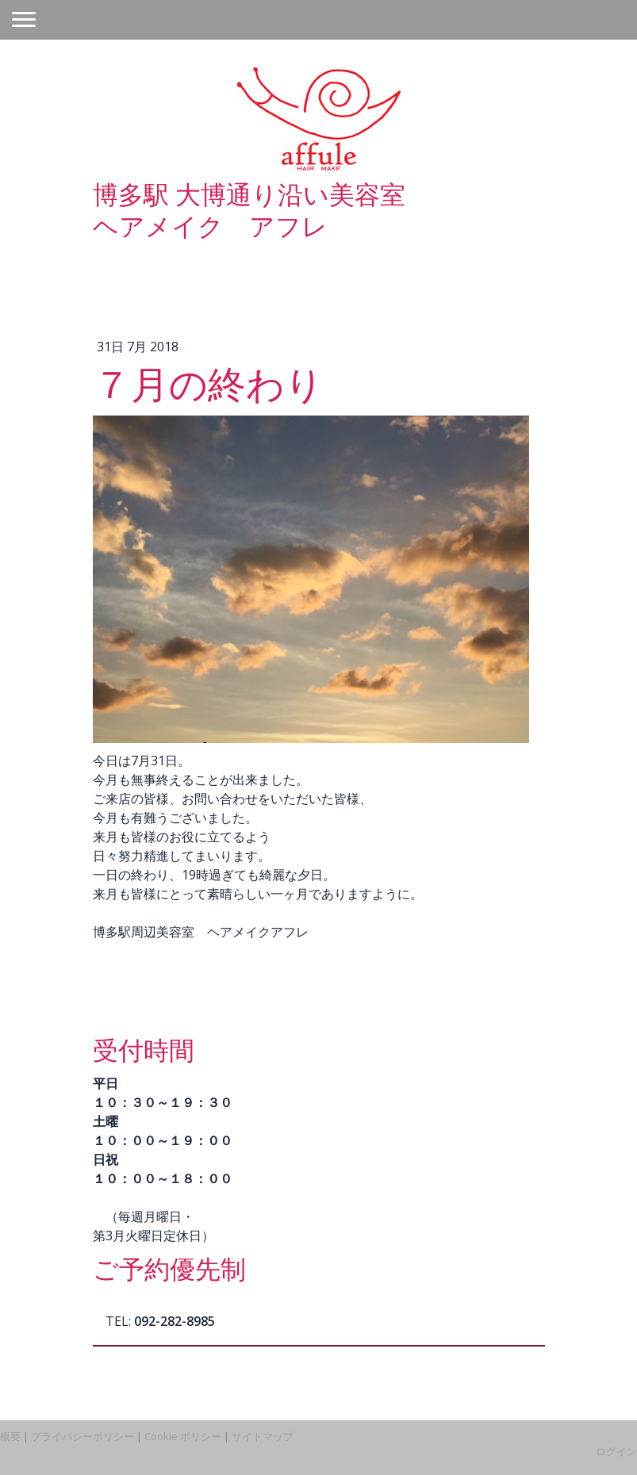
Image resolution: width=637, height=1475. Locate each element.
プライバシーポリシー (82, 1436)
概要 (10, 1436)
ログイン (616, 1451)
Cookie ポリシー (182, 1436)
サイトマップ (263, 1436)
